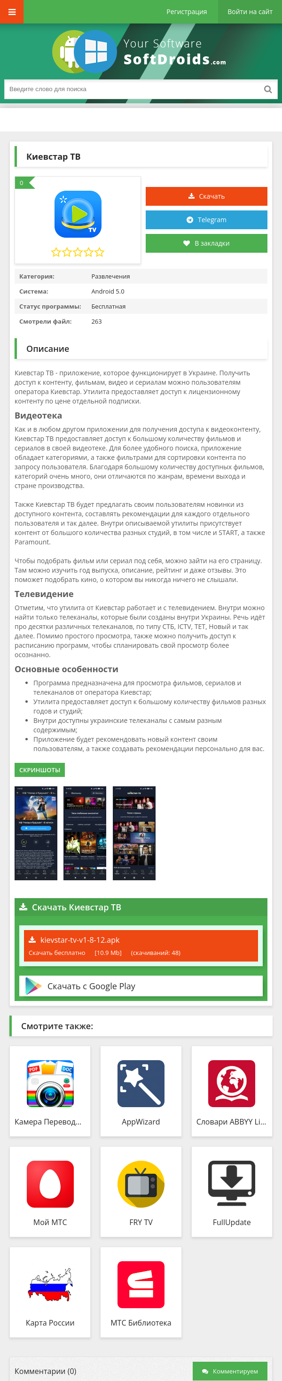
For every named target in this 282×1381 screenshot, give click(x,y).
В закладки (206, 243)
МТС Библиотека (141, 1323)
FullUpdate (232, 1222)
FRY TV (141, 1222)
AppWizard (141, 1122)
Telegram (212, 219)
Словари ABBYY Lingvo (231, 1122)
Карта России (50, 1323)
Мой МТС (50, 1222)
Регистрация (186, 11)
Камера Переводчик (50, 1122)
